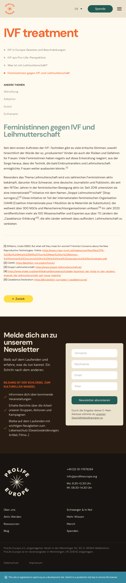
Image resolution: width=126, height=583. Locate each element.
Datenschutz (11, 562)
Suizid (7, 106)
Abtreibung (11, 91)
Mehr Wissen (75, 517)
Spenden (72, 531)
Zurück (18, 299)
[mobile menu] (119, 9)
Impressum (35, 562)
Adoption (10, 99)
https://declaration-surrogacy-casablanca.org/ (60, 279)
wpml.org (37, 577)
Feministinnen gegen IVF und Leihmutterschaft (37, 73)
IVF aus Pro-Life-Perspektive (25, 57)
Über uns (9, 510)
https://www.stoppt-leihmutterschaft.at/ (58, 267)
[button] (10, 9)
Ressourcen (11, 524)
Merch (71, 524)
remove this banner (107, 577)
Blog (6, 531)
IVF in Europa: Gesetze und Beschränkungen (35, 50)
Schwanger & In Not (79, 510)
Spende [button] (100, 9)
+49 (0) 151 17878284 (80, 469)
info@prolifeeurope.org (82, 476)
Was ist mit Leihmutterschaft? (25, 65)
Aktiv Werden (12, 517)
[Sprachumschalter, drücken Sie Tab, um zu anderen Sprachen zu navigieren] (78, 8)
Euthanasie (11, 114)
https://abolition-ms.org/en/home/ (35, 262)
